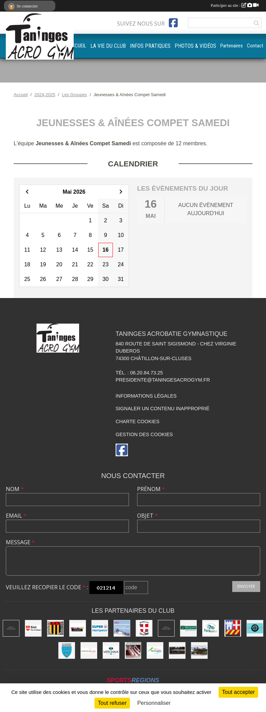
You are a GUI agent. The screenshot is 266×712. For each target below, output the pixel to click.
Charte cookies (137, 421)
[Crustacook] (88, 650)
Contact (255, 46)
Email (16, 515)
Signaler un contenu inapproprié (162, 408)
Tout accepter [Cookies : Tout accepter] (238, 692)
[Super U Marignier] (99, 628)
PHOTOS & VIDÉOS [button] (195, 46)
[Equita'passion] (177, 650)
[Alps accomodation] (122, 628)
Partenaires (231, 46)
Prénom (151, 489)
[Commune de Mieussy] (55, 628)
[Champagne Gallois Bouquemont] (11, 628)
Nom (15, 489)
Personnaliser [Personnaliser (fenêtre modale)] (154, 703)
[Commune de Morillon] (144, 628)
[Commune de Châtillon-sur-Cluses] (232, 628)
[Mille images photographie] (77, 628)
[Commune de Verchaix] (111, 650)
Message (20, 542)
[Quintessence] (133, 650)
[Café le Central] (255, 628)
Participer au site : (234, 5)
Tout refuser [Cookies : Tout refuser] (112, 703)
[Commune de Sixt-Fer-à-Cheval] (33, 628)
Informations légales (146, 396)
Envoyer (246, 586)
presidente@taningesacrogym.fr (163, 380)
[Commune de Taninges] (155, 650)
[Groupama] (188, 628)
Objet (147, 515)
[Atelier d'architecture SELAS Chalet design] (199, 650)
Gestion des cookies (144, 434)
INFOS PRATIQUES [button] (150, 46)
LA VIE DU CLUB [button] (108, 46)
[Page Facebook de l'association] (173, 23)
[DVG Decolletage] (166, 628)
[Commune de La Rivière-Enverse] (66, 650)
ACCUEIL (77, 46)
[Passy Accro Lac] (210, 628)
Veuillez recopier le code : (47, 587)
